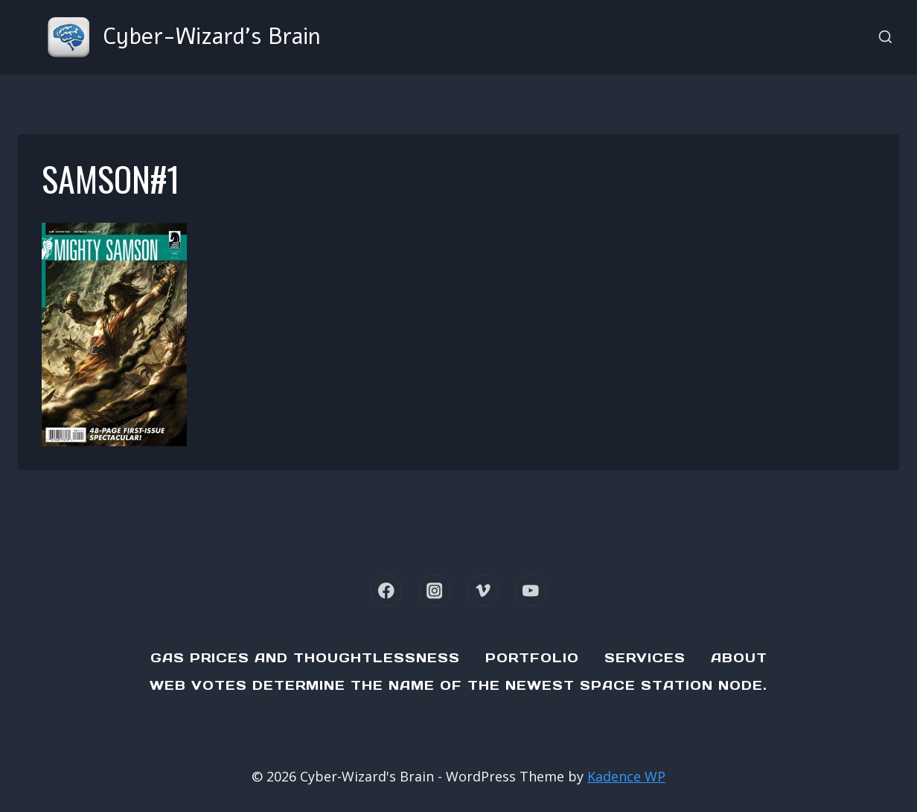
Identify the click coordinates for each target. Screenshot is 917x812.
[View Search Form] (885, 37)
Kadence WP (626, 776)
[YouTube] (531, 590)
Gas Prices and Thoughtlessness (305, 658)
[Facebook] (386, 590)
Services (645, 658)
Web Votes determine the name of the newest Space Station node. (458, 685)
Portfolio (532, 658)
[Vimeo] (483, 590)
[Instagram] (434, 590)
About (739, 658)
